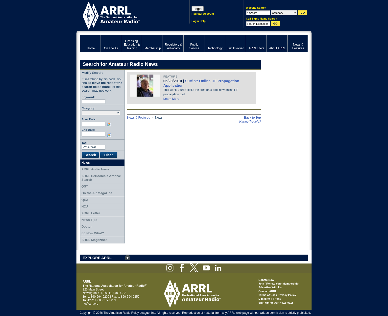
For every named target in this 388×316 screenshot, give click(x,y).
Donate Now (266, 279)
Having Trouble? (250, 121)
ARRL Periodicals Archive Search (101, 178)
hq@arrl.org (90, 303)
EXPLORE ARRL (97, 258)
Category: (88, 108)
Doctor (86, 226)
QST (84, 186)
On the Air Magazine (96, 193)
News (85, 162)
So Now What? (92, 233)
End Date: (88, 129)
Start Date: (89, 119)
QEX (84, 200)
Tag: (85, 142)
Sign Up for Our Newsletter (275, 302)
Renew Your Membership (282, 283)
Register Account (203, 13)
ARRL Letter (90, 213)
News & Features (138, 117)
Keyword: (88, 97)
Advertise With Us (270, 287)
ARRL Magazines (94, 240)
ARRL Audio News (95, 169)
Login (198, 9)
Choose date (110, 124)
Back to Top (252, 117)
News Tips (89, 220)
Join (261, 283)
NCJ (84, 206)
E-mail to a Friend (269, 298)
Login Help (199, 21)
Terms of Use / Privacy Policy (277, 294)
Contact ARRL (267, 291)
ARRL (128, 14)
